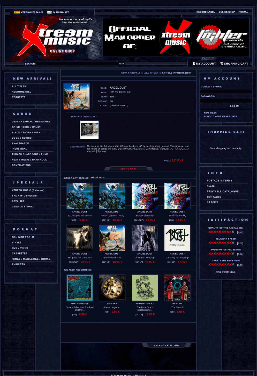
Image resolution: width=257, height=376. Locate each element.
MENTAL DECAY (145, 303)
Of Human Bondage (144, 257)
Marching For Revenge (177, 257)
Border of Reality (144, 215)
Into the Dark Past (112, 257)
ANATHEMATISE (80, 303)
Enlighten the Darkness (79, 257)
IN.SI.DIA (112, 303)
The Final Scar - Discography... (145, 308)
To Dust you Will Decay (80, 215)
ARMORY (177, 303)
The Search (177, 307)
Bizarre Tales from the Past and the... (80, 308)
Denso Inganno (112, 307)
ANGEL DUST (79, 211)
